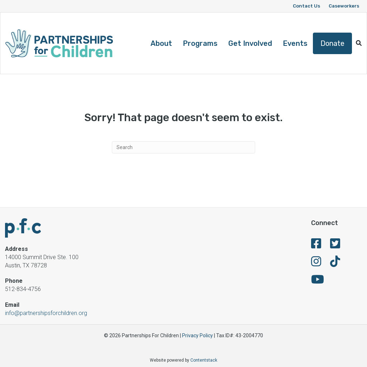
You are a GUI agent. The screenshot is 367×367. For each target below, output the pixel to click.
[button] (359, 43)
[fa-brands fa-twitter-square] (335, 245)
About (161, 43)
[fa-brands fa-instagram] (316, 263)
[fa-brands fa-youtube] (317, 281)
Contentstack (203, 360)
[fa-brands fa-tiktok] (335, 263)
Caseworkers (344, 6)
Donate (332, 43)
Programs (200, 43)
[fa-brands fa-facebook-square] (316, 245)
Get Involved (250, 43)
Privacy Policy (197, 335)
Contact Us (306, 6)
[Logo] (59, 43)
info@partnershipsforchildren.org (46, 313)
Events (295, 43)
